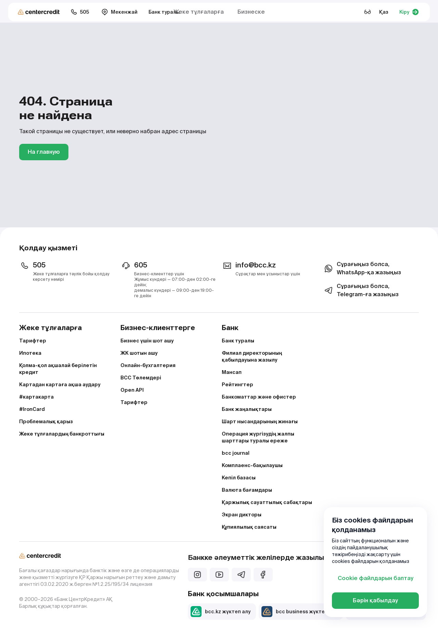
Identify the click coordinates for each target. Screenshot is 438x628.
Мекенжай (119, 12)
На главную (44, 151)
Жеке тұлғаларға (198, 11)
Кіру (409, 12)
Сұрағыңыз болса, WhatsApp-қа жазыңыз (362, 268)
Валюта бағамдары (247, 490)
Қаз (383, 12)
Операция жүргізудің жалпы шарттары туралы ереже (258, 437)
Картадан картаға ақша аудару (60, 384)
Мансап (232, 372)
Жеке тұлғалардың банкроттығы (61, 434)
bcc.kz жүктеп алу (220, 611)
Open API (132, 390)
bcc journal (235, 453)
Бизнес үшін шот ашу (147, 341)
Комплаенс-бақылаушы (252, 465)
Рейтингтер (237, 384)
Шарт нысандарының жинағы (260, 421)
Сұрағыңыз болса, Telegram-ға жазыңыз (361, 290)
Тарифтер (32, 341)
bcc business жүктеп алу (299, 611)
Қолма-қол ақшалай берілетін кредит (58, 368)
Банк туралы (164, 12)
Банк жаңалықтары (247, 409)
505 (79, 12)
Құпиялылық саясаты (249, 527)
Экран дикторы (241, 515)
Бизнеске (251, 11)
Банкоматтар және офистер (259, 397)
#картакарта (36, 397)
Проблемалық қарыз (46, 421)
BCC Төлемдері (140, 378)
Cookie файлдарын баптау (375, 578)
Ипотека (30, 353)
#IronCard (32, 409)
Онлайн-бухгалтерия (148, 365)
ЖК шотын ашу (139, 353)
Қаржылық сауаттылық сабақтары (267, 502)
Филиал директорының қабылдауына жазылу (252, 356)
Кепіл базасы (239, 478)
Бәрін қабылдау (375, 600)
